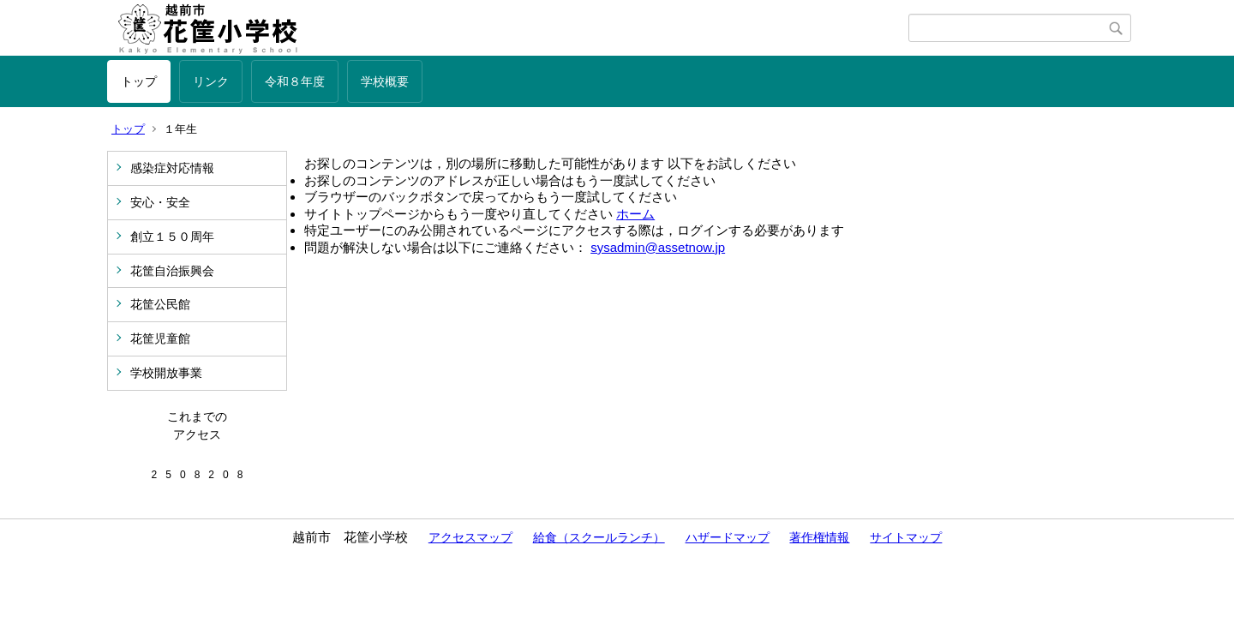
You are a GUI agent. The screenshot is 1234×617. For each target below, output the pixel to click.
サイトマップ (906, 537)
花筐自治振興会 (172, 271)
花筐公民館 (160, 304)
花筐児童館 (160, 338)
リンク (211, 81)
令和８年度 (295, 81)
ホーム (635, 214)
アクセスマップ (470, 537)
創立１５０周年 (172, 236)
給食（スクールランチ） (599, 537)
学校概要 (385, 81)
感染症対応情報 (172, 168)
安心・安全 (160, 202)
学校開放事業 (166, 373)
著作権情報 (819, 537)
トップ (139, 81)
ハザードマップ (728, 537)
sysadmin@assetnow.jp (657, 247)
